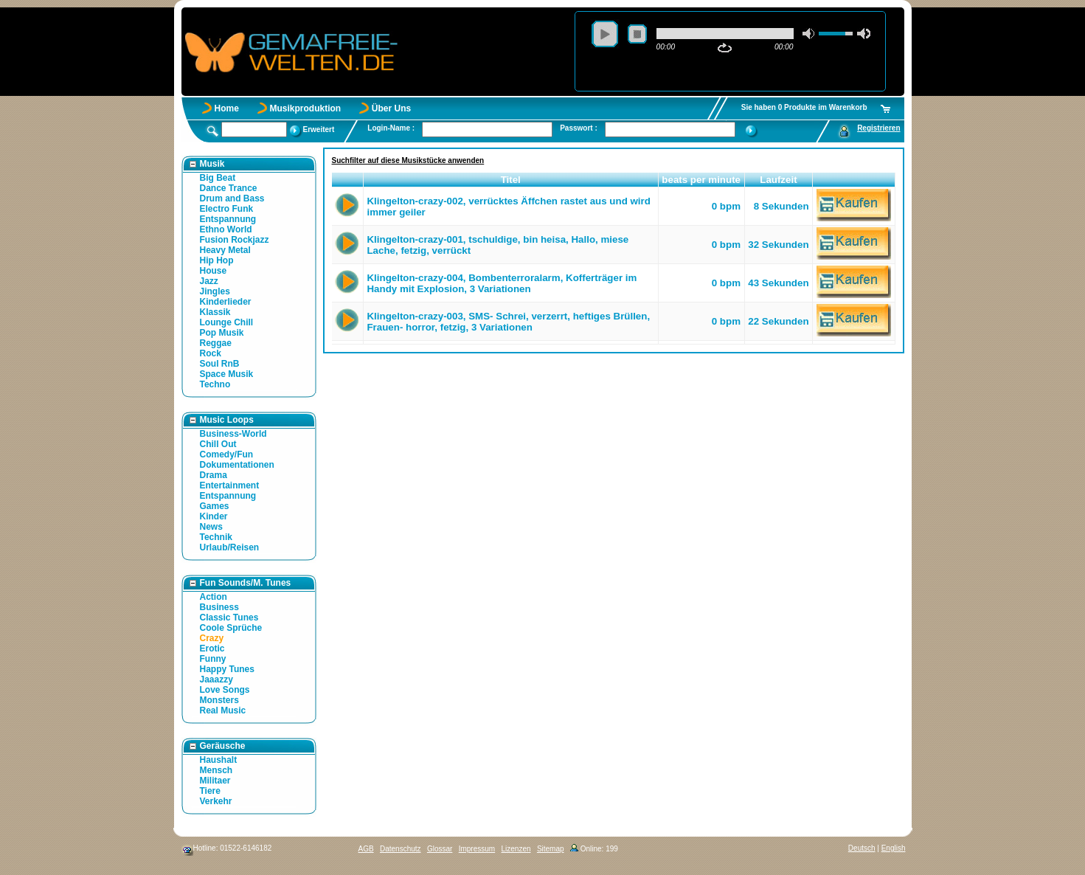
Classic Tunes (229, 617)
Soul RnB (220, 364)
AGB (366, 849)
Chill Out (218, 444)
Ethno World (226, 229)
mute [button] (809, 33)
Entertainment (230, 485)
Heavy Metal (225, 250)
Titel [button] (511, 179)
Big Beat (218, 178)
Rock (210, 353)
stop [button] (637, 34)
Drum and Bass (232, 198)
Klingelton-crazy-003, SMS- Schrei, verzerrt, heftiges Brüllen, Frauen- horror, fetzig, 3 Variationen (508, 322)
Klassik (215, 312)
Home (227, 108)
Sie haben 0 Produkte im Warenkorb (804, 107)
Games (214, 506)
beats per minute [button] (701, 179)
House (213, 271)
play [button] (605, 34)
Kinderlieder (226, 302)
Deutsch (862, 848)
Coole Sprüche (231, 628)
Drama (213, 475)
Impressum (477, 849)
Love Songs (225, 690)
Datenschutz (400, 849)
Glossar (439, 849)
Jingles (215, 291)
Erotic (212, 648)
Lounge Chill (227, 322)
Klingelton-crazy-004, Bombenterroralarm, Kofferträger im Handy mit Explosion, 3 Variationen (502, 283)
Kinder (214, 516)
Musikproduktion (306, 108)
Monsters (219, 700)
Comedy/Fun (227, 454)
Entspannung (228, 219)
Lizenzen (516, 849)
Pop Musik (222, 333)
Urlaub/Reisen (230, 547)
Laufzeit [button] (778, 179)
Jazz (209, 281)
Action (213, 597)
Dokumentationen (237, 465)
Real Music (223, 710)
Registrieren (878, 128)
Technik (216, 537)
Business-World (233, 434)
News (211, 527)
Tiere (210, 791)
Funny (213, 659)
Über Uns (391, 108)
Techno (215, 384)
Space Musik (227, 374)
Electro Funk (227, 209)
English (893, 848)
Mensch (216, 770)
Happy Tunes (227, 669)
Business (219, 607)
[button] (348, 180)
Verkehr (216, 801)
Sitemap (550, 849)
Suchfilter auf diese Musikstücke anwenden (408, 160)
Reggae (216, 343)
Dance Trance (228, 188)
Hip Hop (217, 260)
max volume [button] (863, 33)
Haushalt (219, 760)
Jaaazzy (216, 679)
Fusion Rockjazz (234, 240)
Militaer (215, 780)
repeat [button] (724, 48)
